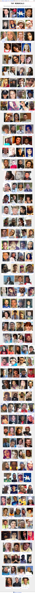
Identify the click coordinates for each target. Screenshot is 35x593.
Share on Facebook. (17, 592)
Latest (6, 0)
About (3, 0)
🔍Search (12, 0)
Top (8, 0)
